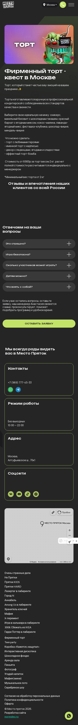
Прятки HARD (13, 586)
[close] (76, 541)
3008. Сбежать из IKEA (18, 627)
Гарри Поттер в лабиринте (20, 631)
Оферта (9, 703)
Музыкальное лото (16, 682)
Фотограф (10, 669)
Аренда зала (12, 660)
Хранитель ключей (16, 609)
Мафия (9, 613)
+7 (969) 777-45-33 (20, 382)
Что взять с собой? (19, 287)
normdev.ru (12, 716)
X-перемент (12, 618)
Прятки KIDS (12, 581)
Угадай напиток (14, 673)
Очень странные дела (17, 572)
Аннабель (10, 600)
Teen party (10, 642)
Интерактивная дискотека (20, 651)
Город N (9, 595)
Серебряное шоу (14, 687)
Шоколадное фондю (17, 655)
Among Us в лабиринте (18, 604)
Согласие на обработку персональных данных (32, 695)
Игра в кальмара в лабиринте (22, 622)
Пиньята (10, 664)
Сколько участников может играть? (31, 265)
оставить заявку (39, 323)
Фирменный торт (15, 637)
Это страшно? (16, 243)
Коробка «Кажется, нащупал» (22, 646)
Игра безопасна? (18, 254)
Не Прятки (11, 577)
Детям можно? (16, 276)
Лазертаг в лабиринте (18, 590)
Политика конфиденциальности (24, 699)
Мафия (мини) (13, 678)
